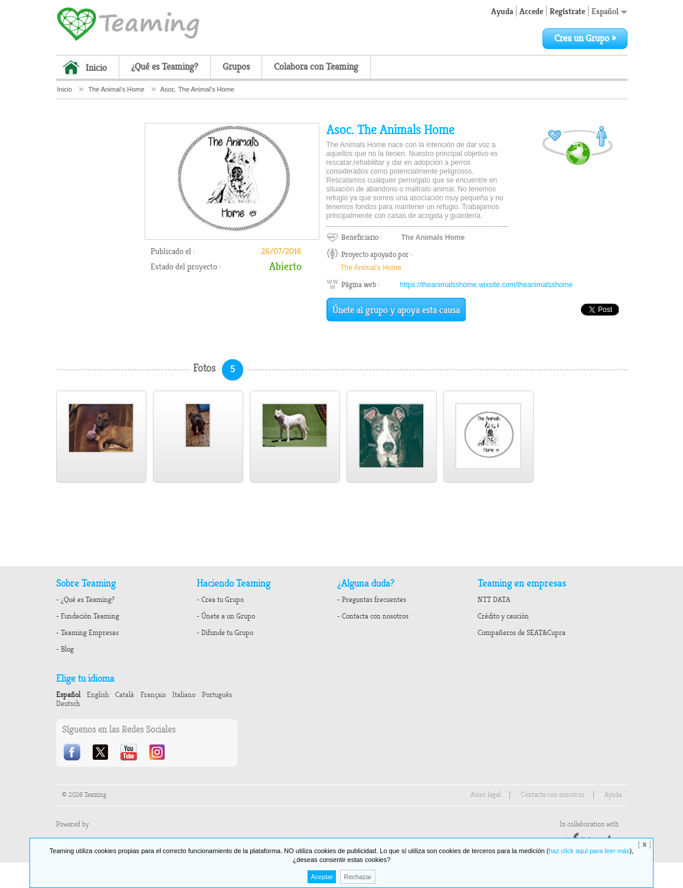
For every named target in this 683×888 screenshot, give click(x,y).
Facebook (73, 752)
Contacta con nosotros (552, 795)
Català (124, 695)
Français (153, 695)
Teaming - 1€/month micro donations (128, 23)
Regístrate (567, 11)
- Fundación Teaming (87, 616)
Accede (531, 11)
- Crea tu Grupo (220, 599)
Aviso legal (485, 795)
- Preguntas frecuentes (371, 599)
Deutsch (68, 703)
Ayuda (502, 11)
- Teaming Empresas (87, 632)
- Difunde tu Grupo (225, 632)
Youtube (130, 752)
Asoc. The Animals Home (390, 130)
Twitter (101, 752)
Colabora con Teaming (316, 67)
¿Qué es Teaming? (164, 67)
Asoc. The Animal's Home (197, 89)
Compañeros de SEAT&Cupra (522, 632)
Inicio (96, 68)
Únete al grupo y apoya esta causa (396, 310)
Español (610, 11)
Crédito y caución (503, 616)
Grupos (236, 67)
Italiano (183, 695)
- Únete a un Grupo (226, 616)
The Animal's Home (117, 89)
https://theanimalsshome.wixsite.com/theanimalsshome (486, 285)
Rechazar (357, 876)
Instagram (158, 752)
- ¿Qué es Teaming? (85, 599)
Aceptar (322, 876)
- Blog (65, 649)
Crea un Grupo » (585, 38)
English (98, 695)
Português (217, 695)
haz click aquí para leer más (588, 850)
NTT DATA (494, 599)
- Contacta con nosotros (373, 616)
